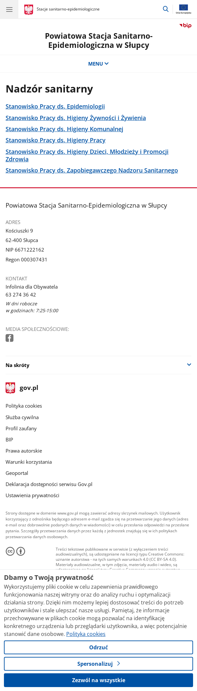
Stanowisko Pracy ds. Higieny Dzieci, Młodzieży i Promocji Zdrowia (87, 155)
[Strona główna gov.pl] (29, 10)
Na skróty (18, 365)
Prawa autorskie (24, 450)
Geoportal (17, 473)
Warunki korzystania (29, 461)
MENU (98, 63)
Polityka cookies (24, 405)
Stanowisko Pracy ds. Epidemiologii (55, 106)
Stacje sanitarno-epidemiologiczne (68, 9)
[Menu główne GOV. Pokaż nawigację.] (9, 9)
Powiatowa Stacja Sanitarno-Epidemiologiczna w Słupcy (98, 40)
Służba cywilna (22, 417)
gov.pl (22, 388)
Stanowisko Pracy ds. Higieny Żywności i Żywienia (76, 118)
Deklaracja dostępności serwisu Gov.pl (49, 484)
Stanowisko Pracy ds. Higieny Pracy (56, 140)
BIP (9, 439)
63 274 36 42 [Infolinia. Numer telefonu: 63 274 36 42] (21, 294)
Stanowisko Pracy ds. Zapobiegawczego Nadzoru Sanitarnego (92, 170)
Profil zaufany (21, 428)
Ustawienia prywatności (32, 495)
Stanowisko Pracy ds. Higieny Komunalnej (64, 129)
